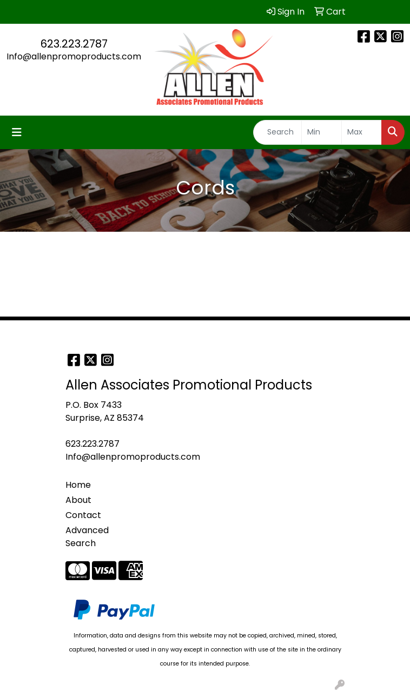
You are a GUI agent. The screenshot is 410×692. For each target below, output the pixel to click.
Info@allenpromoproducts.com (73, 56)
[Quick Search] (277, 132)
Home (78, 485)
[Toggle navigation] (16, 132)
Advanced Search (87, 536)
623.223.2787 (74, 43)
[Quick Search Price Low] (321, 132)
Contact (83, 515)
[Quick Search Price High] (361, 132)
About (78, 500)
